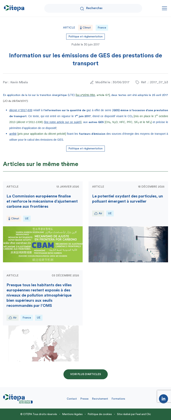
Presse (84, 398)
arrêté (13, 133)
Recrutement (100, 398)
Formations (118, 398)
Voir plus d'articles (85, 374)
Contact (72, 398)
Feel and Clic (143, 414)
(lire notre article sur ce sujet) (62, 122)
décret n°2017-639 (20, 110)
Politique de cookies (100, 414)
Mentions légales (72, 414)
